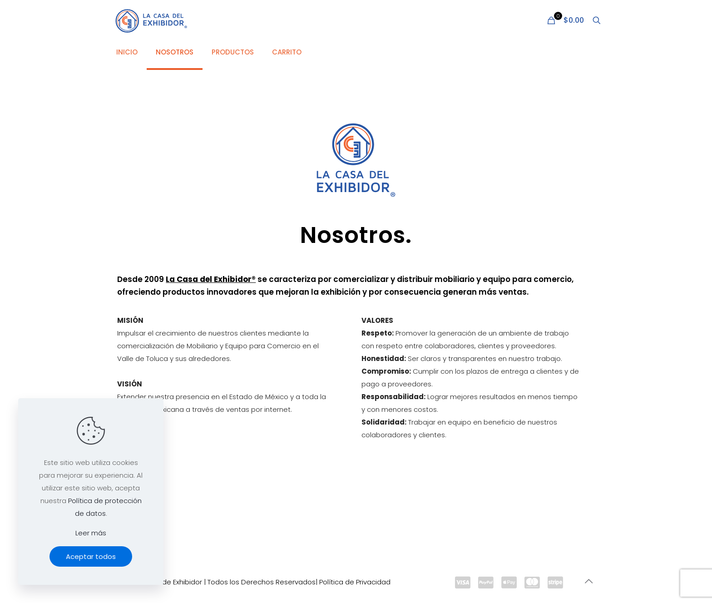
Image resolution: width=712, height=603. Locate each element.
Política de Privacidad (355, 582)
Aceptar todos (91, 556)
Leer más (90, 533)
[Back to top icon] (588, 581)
